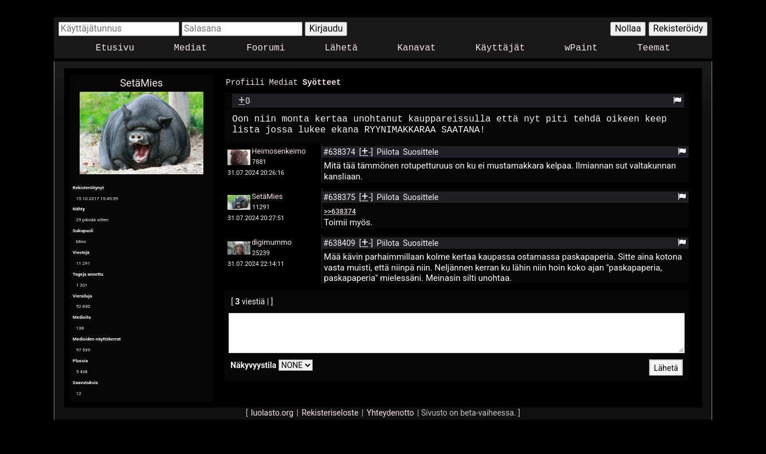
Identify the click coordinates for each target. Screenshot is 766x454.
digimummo (272, 241)
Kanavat (416, 48)
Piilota (389, 151)
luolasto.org (272, 412)
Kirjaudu (326, 28)
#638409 (340, 242)
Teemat (653, 48)
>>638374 (340, 210)
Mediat (190, 48)
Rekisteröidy (678, 28)
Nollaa (628, 28)
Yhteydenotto (390, 412)
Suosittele (420, 151)
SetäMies (141, 83)
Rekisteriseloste (329, 412)
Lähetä (341, 48)
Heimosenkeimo (278, 150)
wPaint (581, 48)
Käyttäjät (500, 48)
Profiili (245, 81)
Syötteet (322, 81)
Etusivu (115, 48)
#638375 (340, 196)
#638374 (340, 151)
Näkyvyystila (253, 364)
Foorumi (265, 48)
